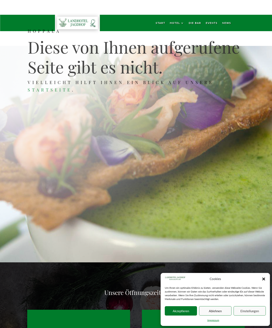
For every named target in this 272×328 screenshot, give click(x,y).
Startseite (51, 89)
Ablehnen (215, 311)
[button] (264, 279)
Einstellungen (249, 311)
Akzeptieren (181, 311)
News (226, 23)
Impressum (213, 320)
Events (212, 23)
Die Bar (195, 23)
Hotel (175, 23)
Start (160, 23)
